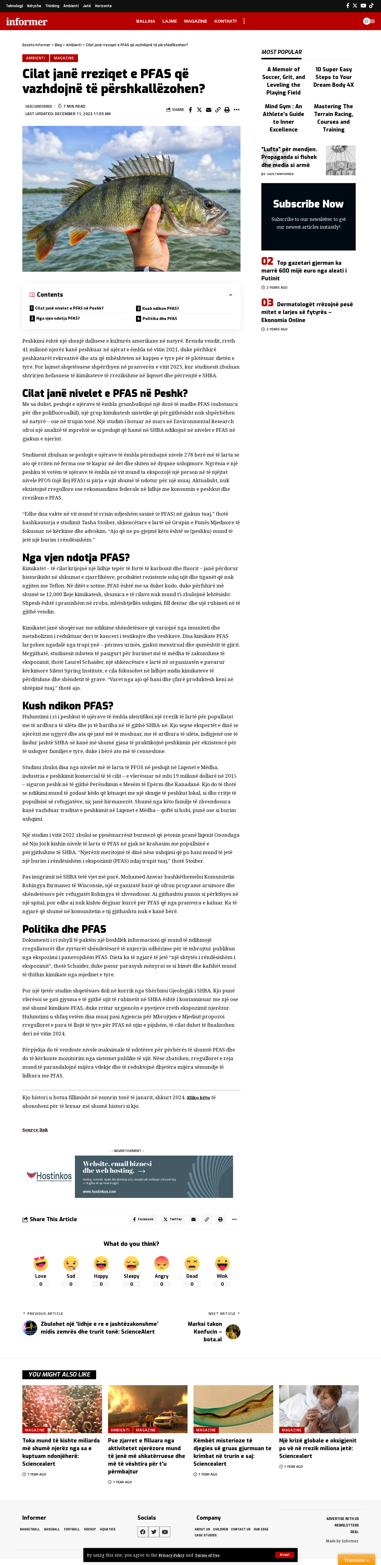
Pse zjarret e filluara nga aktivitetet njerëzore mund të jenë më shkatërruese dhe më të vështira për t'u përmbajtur (146, 1462)
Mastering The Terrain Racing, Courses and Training (334, 97)
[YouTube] (363, 5)
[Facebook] (348, 5)
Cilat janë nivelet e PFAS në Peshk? (76, 310)
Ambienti (36, 59)
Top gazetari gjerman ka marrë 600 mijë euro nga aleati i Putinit (304, 246)
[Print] (227, 111)
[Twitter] (355, 5)
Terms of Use (212, 1555)
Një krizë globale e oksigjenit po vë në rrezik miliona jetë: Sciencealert (318, 1454)
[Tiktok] (371, 5)
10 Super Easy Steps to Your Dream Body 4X (334, 70)
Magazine (66, 59)
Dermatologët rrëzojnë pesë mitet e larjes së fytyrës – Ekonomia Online (307, 288)
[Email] (208, 111)
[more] (244, 21)
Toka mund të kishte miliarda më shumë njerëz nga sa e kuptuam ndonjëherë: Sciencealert (61, 1458)
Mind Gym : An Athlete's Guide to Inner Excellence (283, 94)
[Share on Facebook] (190, 111)
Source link (37, 1133)
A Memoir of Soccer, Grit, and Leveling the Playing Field (283, 70)
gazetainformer (42, 107)
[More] (236, 111)
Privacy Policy (173, 1555)
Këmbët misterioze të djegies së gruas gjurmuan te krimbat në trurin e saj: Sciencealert (232, 1458)
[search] (352, 21)
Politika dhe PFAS (163, 322)
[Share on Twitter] (199, 111)
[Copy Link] (218, 111)
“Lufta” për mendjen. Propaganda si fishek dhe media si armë (289, 133)
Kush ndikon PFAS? (164, 310)
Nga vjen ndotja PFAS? (63, 322)
